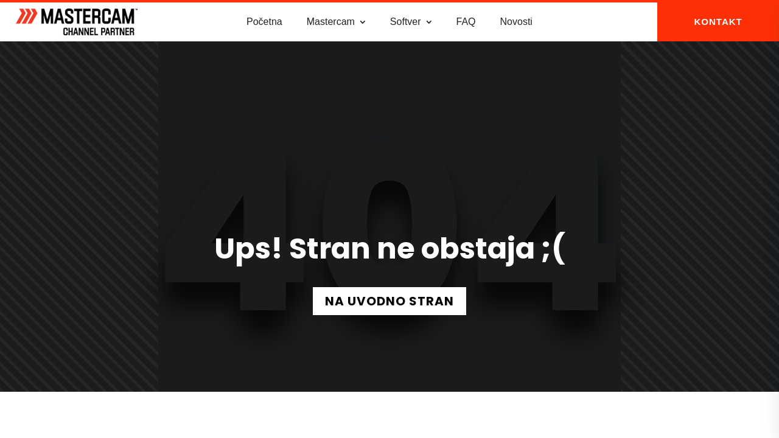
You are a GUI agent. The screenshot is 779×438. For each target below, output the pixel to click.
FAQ (466, 21)
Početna (264, 21)
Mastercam (331, 21)
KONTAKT (718, 21)
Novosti (516, 21)
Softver (405, 21)
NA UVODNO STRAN (389, 301)
